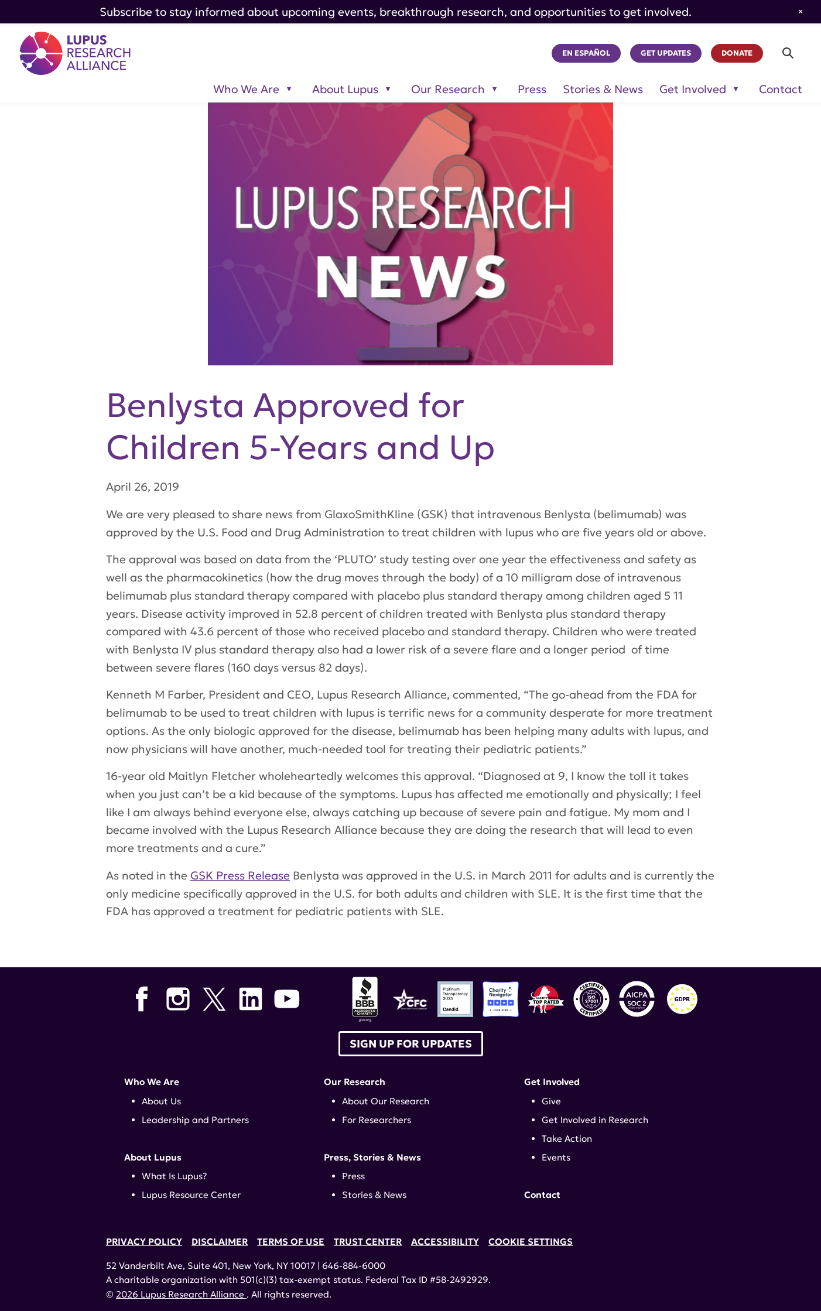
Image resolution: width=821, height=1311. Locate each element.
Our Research (354, 1081)
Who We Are (151, 1081)
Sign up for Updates (411, 1043)
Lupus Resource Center (191, 1194)
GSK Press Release (240, 875)
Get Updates (666, 53)
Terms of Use (290, 1241)
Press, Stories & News (372, 1157)
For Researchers (376, 1119)
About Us (161, 1101)
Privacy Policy (144, 1241)
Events (556, 1157)
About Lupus (153, 1157)
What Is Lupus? (174, 1176)
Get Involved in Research (595, 1119)
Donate (736, 53)
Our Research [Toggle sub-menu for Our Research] (448, 89)
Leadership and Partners (195, 1119)
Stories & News (603, 89)
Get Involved (552, 1081)
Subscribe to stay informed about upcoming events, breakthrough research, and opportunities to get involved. (396, 12)
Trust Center (368, 1241)
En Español (586, 53)
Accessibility (445, 1241)
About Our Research (385, 1101)
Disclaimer (219, 1241)
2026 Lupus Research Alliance (181, 1294)
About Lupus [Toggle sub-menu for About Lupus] (345, 89)
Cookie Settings (530, 1241)
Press (532, 89)
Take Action (567, 1138)
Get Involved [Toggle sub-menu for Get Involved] (692, 89)
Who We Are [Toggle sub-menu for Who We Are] (246, 89)
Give (551, 1101)
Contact (780, 89)
